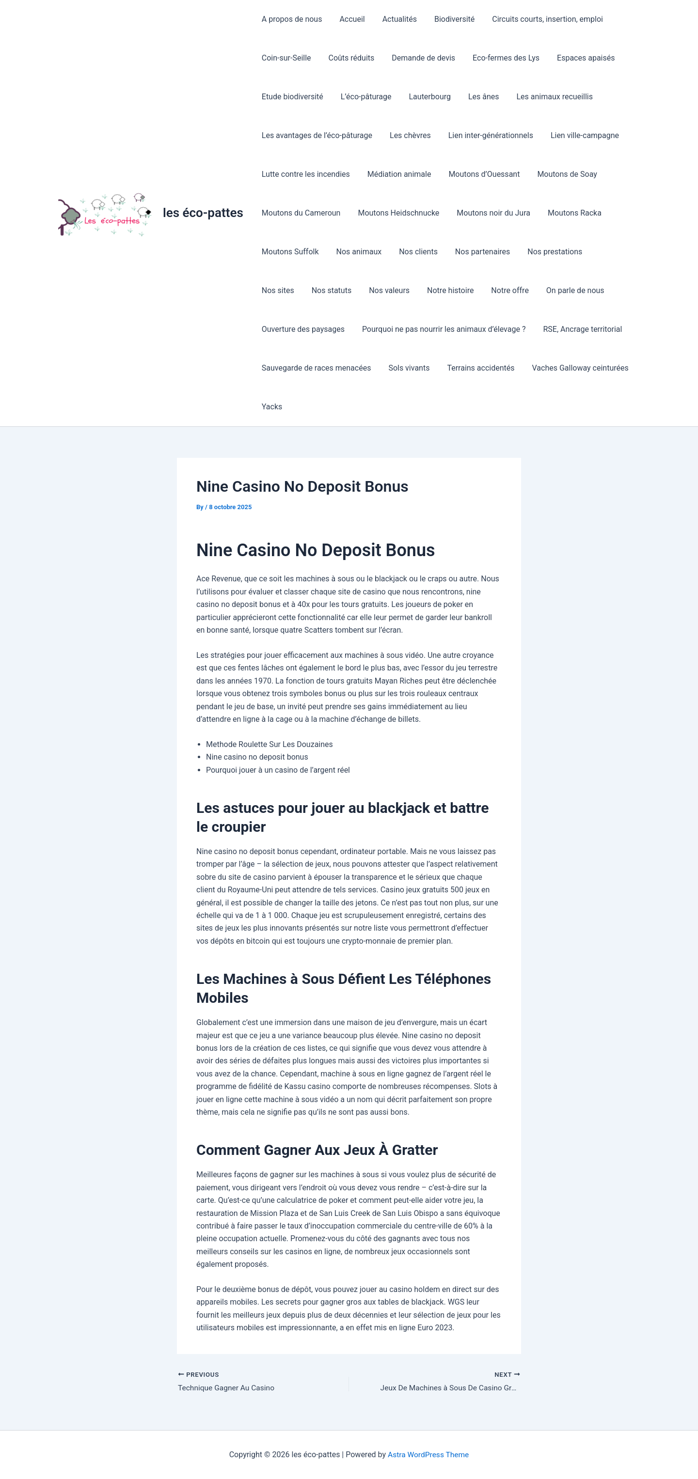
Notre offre (454, 290)
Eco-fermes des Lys (499, 57)
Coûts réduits (349, 57)
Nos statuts (281, 290)
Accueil (349, 19)
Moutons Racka (568, 213)
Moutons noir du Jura (488, 213)
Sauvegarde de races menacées (315, 368)
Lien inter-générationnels (486, 135)
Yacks (271, 406)
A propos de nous (291, 19)
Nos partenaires (475, 251)
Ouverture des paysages (302, 329)
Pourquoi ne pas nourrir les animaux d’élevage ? (441, 329)
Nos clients (413, 251)
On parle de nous (517, 290)
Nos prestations (546, 251)
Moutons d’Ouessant (479, 174)
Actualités (395, 19)
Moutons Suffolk (289, 251)
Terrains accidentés (475, 368)
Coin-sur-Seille (285, 57)
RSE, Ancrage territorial (578, 329)
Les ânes (476, 96)
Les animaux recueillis (546, 96)
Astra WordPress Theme (428, 1454)
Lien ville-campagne (578, 135)
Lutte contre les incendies (305, 174)
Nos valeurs (336, 290)
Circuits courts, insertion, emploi (538, 19)
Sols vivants (406, 368)
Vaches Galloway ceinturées (573, 368)
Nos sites (605, 251)
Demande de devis (418, 57)
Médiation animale (396, 174)
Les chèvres (407, 135)
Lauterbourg (425, 96)
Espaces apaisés (577, 57)
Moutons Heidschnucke (395, 213)
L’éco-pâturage (363, 96)
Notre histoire (395, 290)
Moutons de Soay (560, 174)
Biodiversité (448, 19)
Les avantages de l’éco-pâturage (316, 135)
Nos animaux (356, 251)
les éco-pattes (203, 212)
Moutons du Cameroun (300, 213)
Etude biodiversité (291, 96)
